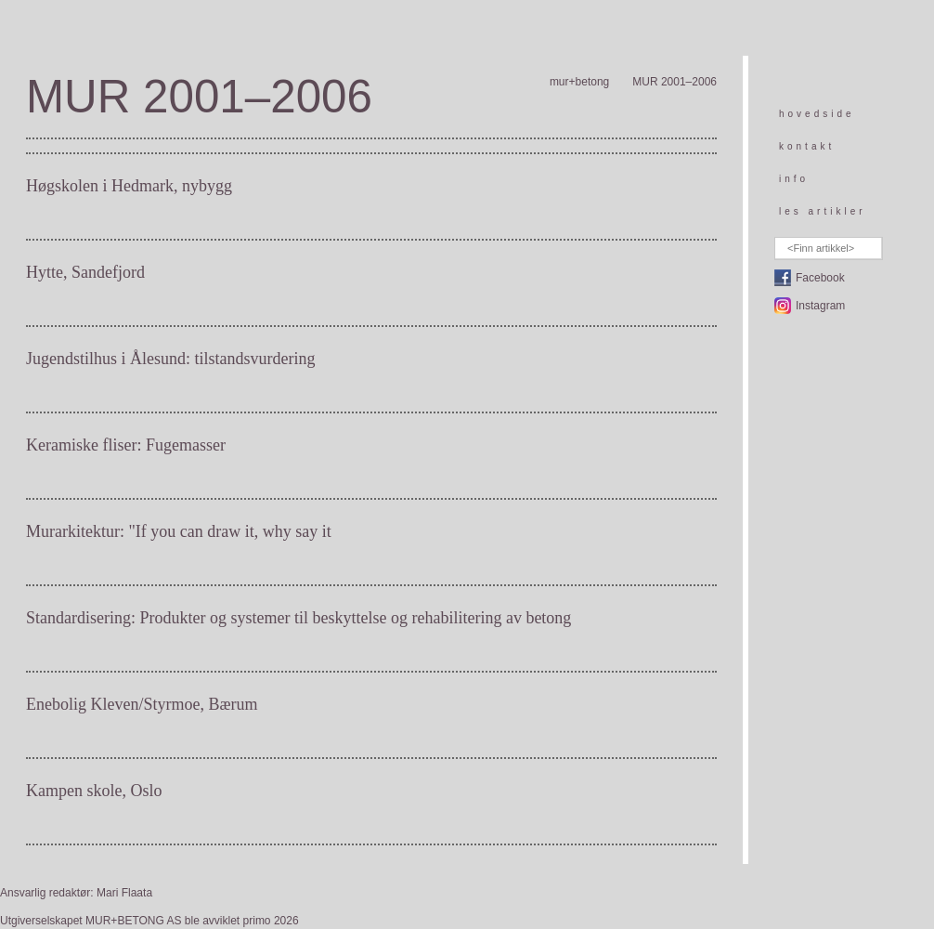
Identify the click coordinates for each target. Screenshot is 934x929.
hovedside (817, 114)
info (794, 179)
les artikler (822, 211)
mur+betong (579, 81)
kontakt (807, 146)
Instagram (820, 305)
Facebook (820, 277)
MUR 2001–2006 (674, 81)
